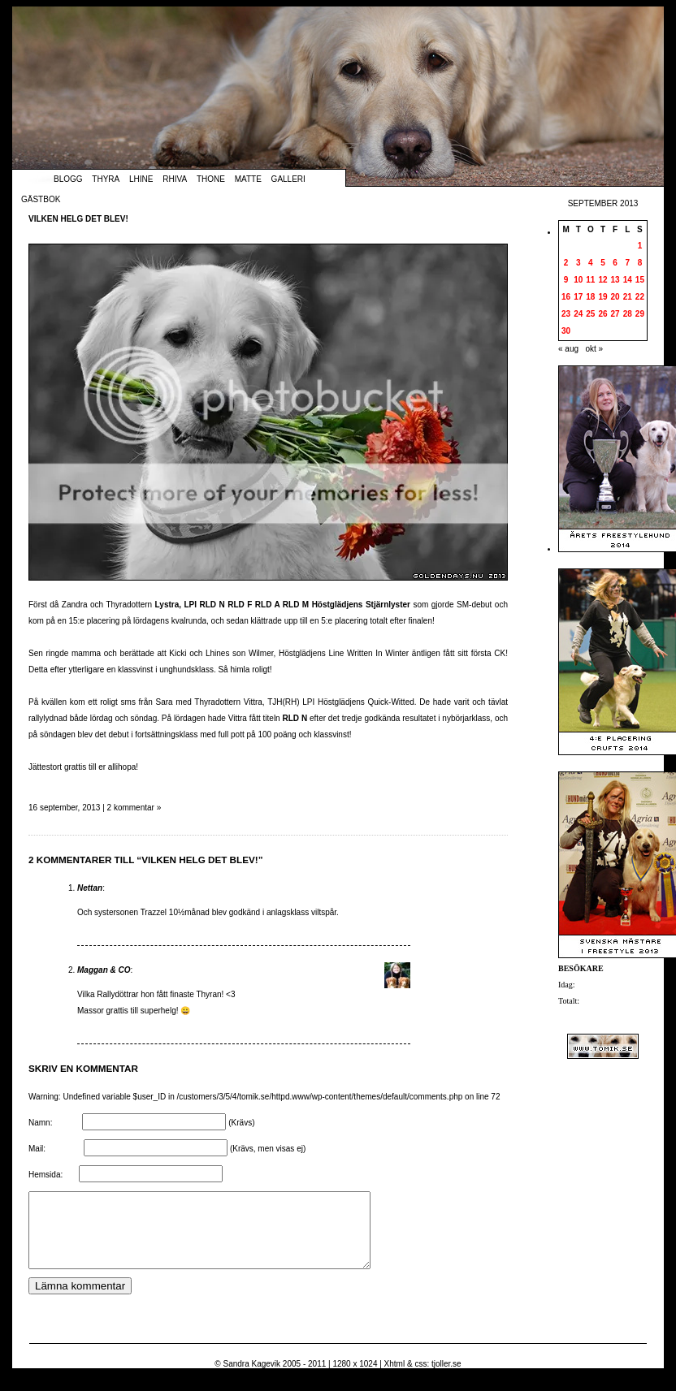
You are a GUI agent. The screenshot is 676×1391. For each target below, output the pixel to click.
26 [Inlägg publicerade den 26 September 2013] (602, 313)
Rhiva (174, 179)
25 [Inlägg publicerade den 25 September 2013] (590, 313)
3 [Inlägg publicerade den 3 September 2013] (578, 262)
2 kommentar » (134, 807)
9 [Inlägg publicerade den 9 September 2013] (566, 279)
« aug (568, 348)
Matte (248, 179)
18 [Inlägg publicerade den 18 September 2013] (590, 296)
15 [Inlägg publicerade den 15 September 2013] (639, 279)
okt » (594, 348)
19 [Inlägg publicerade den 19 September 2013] (602, 296)
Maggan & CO (104, 969)
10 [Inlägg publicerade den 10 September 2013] (578, 279)
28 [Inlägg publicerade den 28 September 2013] (627, 313)
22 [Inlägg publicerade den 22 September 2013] (639, 296)
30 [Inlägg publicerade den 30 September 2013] (565, 330)
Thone (211, 179)
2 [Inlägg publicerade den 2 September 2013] (566, 262)
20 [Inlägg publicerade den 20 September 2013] (615, 296)
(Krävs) (241, 1122)
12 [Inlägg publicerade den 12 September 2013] (602, 279)
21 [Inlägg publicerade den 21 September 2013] (627, 296)
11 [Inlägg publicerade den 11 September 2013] (590, 279)
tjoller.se (446, 1378)
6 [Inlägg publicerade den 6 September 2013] (615, 262)
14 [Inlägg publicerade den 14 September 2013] (627, 279)
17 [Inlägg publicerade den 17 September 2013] (578, 296)
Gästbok (40, 199)
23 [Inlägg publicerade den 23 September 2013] (565, 313)
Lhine (141, 179)
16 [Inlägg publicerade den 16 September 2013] (565, 296)
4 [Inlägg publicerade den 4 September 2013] (590, 262)
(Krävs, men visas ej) (268, 1148)
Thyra (105, 179)
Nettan (89, 887)
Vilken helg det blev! (78, 218)
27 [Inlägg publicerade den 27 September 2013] (615, 313)
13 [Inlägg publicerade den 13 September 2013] (615, 279)
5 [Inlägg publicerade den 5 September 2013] (602, 262)
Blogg (68, 179)
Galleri (288, 179)
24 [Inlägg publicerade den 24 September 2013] (578, 313)
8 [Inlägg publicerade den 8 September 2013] (640, 262)
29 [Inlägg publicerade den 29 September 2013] (639, 313)
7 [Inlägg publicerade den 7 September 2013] (627, 262)
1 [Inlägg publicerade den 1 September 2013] (640, 245)
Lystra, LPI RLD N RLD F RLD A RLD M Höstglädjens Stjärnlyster (282, 604)
